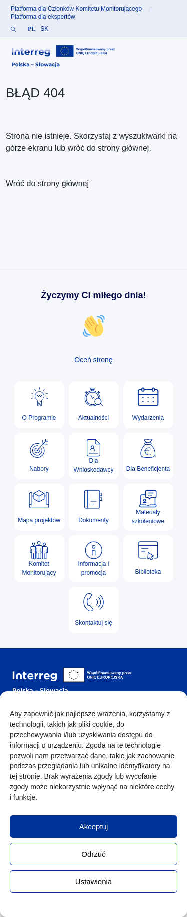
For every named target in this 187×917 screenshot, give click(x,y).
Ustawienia (93, 881)
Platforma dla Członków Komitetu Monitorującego (76, 8)
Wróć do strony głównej (47, 183)
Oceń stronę (93, 360)
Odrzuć (93, 854)
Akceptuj (93, 826)
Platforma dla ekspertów (43, 16)
